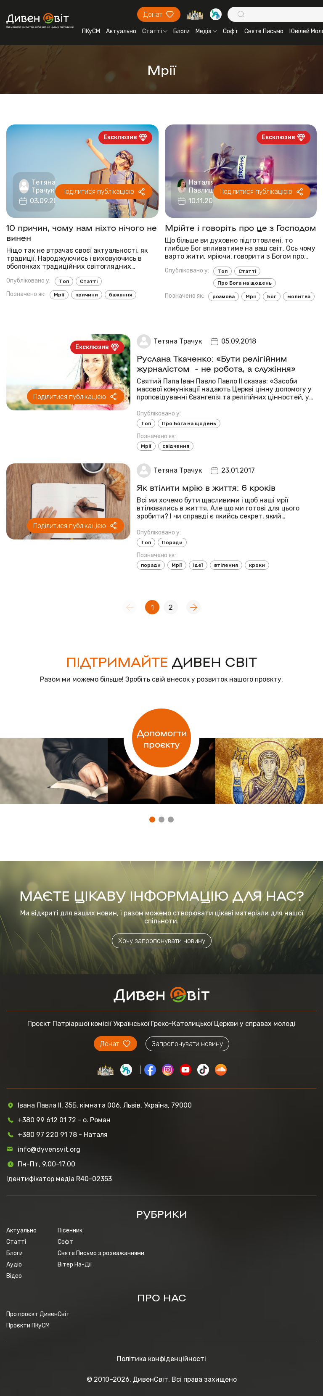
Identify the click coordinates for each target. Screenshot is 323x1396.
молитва (298, 296)
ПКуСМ (91, 31)
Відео (14, 1276)
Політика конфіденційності (161, 1359)
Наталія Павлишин (206, 186)
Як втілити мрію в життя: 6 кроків (206, 487)
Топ (64, 281)
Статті (154, 31)
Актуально (121, 31)
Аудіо (14, 1264)
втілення (226, 565)
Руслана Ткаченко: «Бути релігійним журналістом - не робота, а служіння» (216, 363)
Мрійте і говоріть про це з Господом (240, 227)
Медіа (206, 31)
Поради (172, 542)
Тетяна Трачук (44, 186)
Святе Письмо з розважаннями (101, 1253)
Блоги (181, 31)
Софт (230, 31)
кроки (257, 565)
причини (86, 295)
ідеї (198, 565)
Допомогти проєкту (162, 738)
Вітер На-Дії (75, 1264)
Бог (271, 296)
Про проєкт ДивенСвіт (38, 1314)
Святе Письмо (263, 31)
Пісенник (70, 1230)
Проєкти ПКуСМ (28, 1325)
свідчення (175, 446)
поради (151, 565)
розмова (223, 296)
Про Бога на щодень (244, 283)
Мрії (59, 295)
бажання (120, 295)
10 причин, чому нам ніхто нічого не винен (81, 232)
